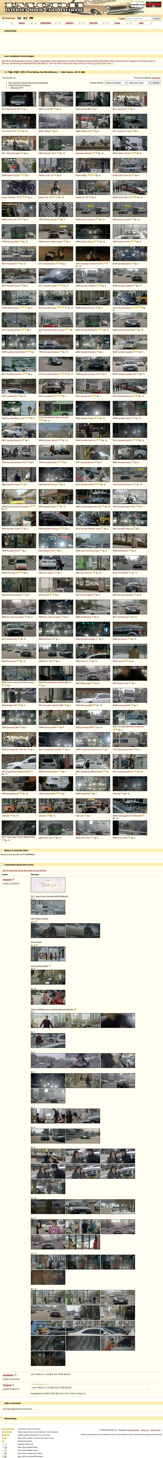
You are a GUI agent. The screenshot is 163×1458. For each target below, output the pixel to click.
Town (15, 682)
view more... (107, 63)
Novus (90, 241)
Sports (27, 771)
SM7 (17, 749)
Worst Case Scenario (119, 61)
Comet (91, 263)
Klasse (62, 682)
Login (122, 18)
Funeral (25, 682)
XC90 (125, 838)
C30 (50, 838)
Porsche (46, 705)
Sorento (124, 639)
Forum (117, 23)
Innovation (19, 617)
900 (95, 330)
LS (87, 661)
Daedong (79, 153)
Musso (94, 771)
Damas (54, 219)
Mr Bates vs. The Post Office (50, 63)
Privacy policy (155, 1430)
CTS (89, 131)
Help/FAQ (93, 23)
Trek (50, 661)
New (53, 417)
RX (124, 661)
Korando (20, 771)
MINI (82, 683)
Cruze (128, 131)
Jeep (82, 551)
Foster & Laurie (84, 63)
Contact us (145, 1430)
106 (18, 219)
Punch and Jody (70, 63)
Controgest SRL (133, 1430)
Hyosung (84, 263)
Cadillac (83, 131)
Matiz (16, 241)
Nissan (120, 683)
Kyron (56, 771)
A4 (49, 109)
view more (15, 87)
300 (18, 109)
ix (58, 528)
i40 (89, 396)
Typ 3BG (30, 837)
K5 (48, 595)
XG (97, 374)
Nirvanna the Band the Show (25, 63)
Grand (16, 352)
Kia (118, 551)
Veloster (91, 528)
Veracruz (128, 528)
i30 (15, 396)
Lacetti (128, 219)
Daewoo (120, 197)
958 (61, 705)
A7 (12, 131)
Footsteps (71, 61)
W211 (68, 682)
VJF (47, 197)
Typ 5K (138, 816)
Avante (128, 263)
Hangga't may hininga (138, 61)
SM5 (54, 727)
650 (99, 263)
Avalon (53, 793)
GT (96, 263)
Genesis (91, 308)
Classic (59, 241)
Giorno (52, 263)
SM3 (91, 705)
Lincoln (9, 682)
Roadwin (12, 197)
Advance (130, 595)
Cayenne (54, 705)
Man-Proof (6, 61)
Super (57, 417)
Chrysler (46, 153)
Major (84, 175)
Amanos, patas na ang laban (38, 61)
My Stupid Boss (18, 61)
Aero (63, 417)
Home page (10, 18)
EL (15, 109)
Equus (16, 308)
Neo (121, 175)
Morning (87, 617)
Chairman (58, 749)
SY (18, 793)
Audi (45, 109)
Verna (16, 551)
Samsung (84, 705)
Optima (87, 639)
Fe (20, 440)
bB (88, 793)
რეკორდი (96, 63)
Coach (31, 682)
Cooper (88, 683)
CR (14, 263)
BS (15, 219)
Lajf (10, 63)
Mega (16, 418)
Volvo (45, 838)
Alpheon (9, 109)
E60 (47, 131)
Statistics (69, 23)
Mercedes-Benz (50, 682)
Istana (130, 749)
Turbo (98, 528)
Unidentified (45, 23)
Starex (22, 352)
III (132, 484)
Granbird (124, 573)
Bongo (123, 551)
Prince (127, 241)
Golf (130, 816)
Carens (50, 573)
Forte (47, 175)
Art (25, 749)
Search (22, 23)
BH (126, 197)
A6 (123, 109)
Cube (126, 683)
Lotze (123, 595)
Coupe (61, 330)
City (67, 417)
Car (19, 682)
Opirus (49, 639)
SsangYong (48, 749)
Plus (24, 462)
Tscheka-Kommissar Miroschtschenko (92, 61)
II (95, 219)
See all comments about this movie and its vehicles (24, 870)
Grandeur (55, 352)
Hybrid (89, 595)
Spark (17, 153)
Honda (9, 263)
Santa (16, 440)
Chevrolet (121, 131)
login (13, 1409)
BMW (41, 131)
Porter (90, 418)
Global (90, 330)
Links (141, 23)
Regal (93, 639)
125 (51, 175)
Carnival (87, 573)
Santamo (18, 462)
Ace (129, 153)
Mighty (92, 286)
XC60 (88, 838)
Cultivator (88, 153)
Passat (20, 837)
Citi (125, 153)
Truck (21, 418)
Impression (139, 726)
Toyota (46, 793)
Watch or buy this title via (18, 854)
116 (129, 197)
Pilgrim (47, 551)
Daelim (120, 153)
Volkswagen (122, 816)
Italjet (41, 551)
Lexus (83, 661)
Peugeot (10, 705)
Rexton (131, 771)
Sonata (54, 462)
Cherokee (95, 551)
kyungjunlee (8, 1375)
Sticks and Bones (58, 61)
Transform (24, 506)
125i (52, 551)
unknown (117, 793)
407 (15, 705)
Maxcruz (128, 396)
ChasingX (156, 78)
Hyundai (120, 263)
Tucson (17, 528)
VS (83, 197)
